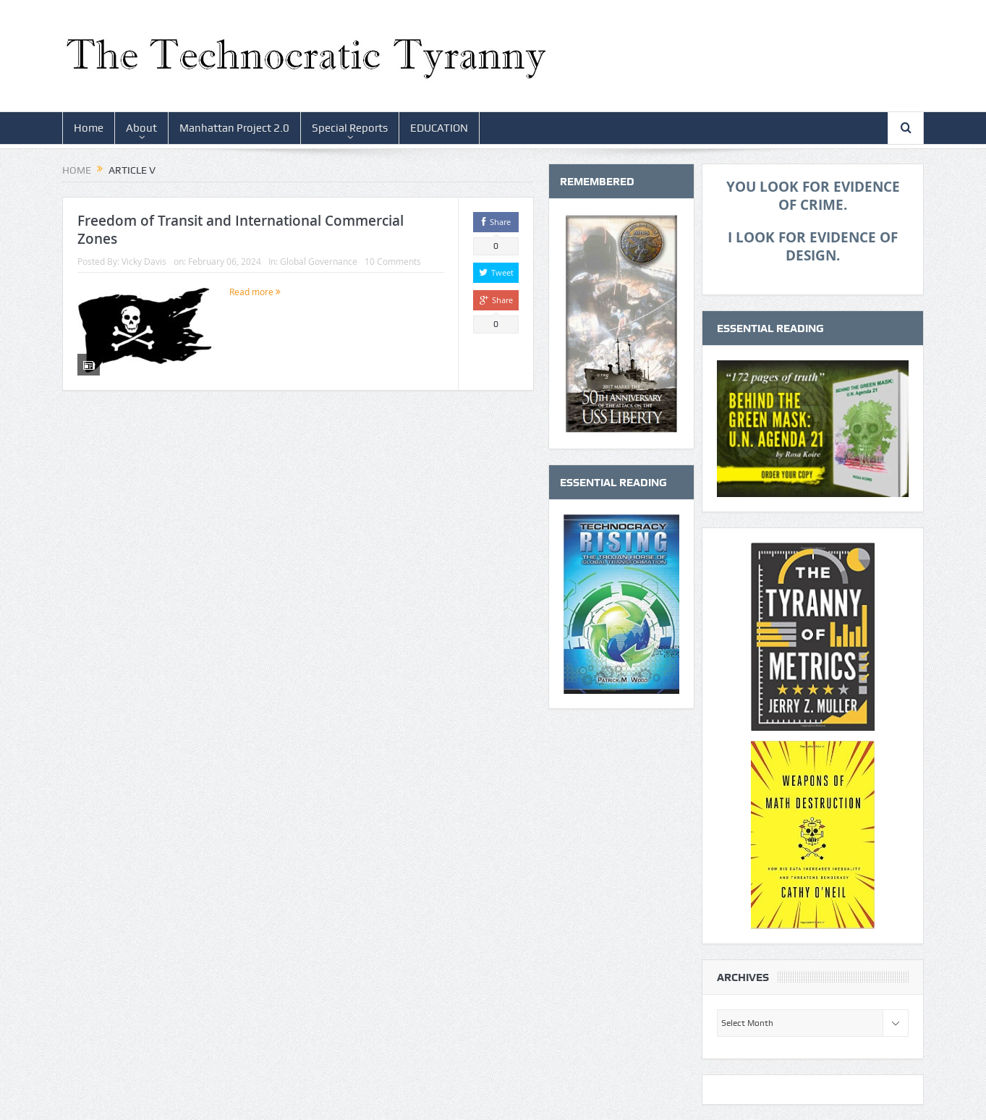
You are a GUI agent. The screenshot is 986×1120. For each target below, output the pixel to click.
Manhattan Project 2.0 (234, 128)
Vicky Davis (144, 261)
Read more (255, 291)
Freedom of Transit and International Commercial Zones (240, 229)
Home (88, 128)
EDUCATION (439, 128)
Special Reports (350, 128)
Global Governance (318, 261)
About (141, 128)
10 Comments (393, 261)
